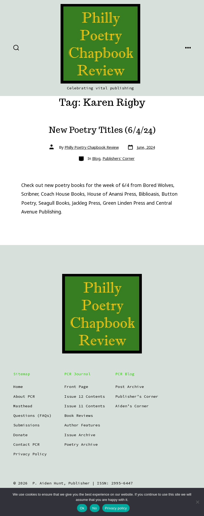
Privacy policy (116, 508)
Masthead (22, 406)
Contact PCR (26, 444)
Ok (82, 508)
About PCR (24, 396)
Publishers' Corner (119, 158)
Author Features (82, 425)
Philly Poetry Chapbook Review (92, 147)
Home (18, 386)
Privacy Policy (30, 454)
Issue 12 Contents (84, 396)
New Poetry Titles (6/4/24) (102, 130)
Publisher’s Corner (136, 396)
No (94, 508)
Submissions (26, 425)
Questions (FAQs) (32, 415)
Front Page (76, 386)
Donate (20, 434)
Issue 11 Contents (84, 406)
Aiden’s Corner (132, 406)
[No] (197, 502)
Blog (96, 158)
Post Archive (129, 386)
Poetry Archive (81, 444)
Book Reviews (78, 415)
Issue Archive (79, 434)
